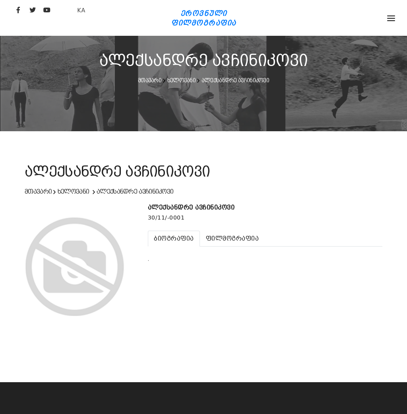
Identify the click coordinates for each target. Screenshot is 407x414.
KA (81, 10)
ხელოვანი (181, 80)
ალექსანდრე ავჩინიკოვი (235, 80)
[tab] (174, 239)
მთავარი (149, 80)
